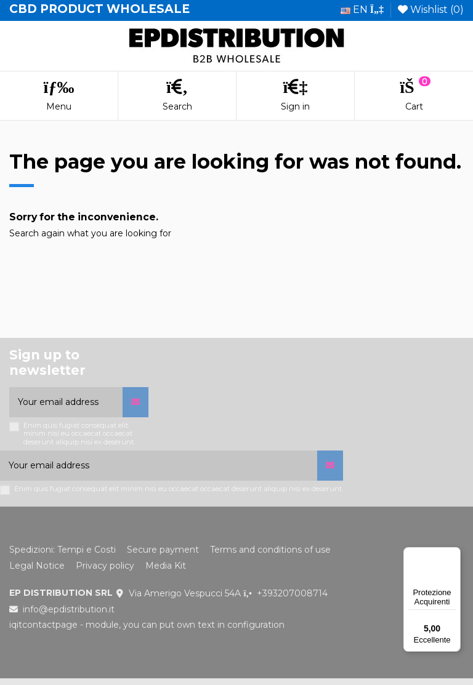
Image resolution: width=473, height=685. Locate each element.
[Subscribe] (135, 402)
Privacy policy (105, 565)
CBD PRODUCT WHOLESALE (99, 9)
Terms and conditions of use (270, 549)
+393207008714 (292, 593)
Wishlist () (431, 9)
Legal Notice (37, 565)
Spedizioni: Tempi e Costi (62, 549)
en (362, 9)
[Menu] (453, 554)
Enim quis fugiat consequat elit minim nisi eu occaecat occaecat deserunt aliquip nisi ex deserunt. (79, 434)
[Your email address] (66, 402)
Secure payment (163, 549)
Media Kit (165, 565)
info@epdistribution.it (69, 609)
